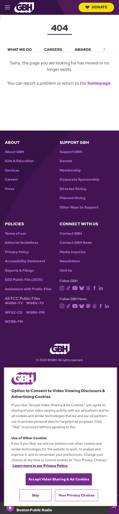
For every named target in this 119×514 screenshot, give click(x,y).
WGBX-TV (35, 303)
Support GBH (71, 152)
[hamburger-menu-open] (9, 7)
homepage (99, 83)
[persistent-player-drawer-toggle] (114, 508)
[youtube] (75, 287)
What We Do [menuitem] (19, 49)
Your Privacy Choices (76, 495)
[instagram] (63, 287)
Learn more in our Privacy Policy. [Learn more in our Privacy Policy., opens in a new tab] (40, 465)
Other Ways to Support (79, 207)
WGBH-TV (14, 303)
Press (9, 189)
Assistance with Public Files (28, 289)
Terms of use (15, 233)
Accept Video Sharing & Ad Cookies (58, 479)
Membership (70, 170)
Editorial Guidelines (21, 243)
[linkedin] (102, 287)
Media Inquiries (72, 252)
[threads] (89, 287)
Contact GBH (71, 233)
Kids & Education (19, 161)
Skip (35, 495)
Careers (11, 179)
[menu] (59, 48)
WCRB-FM (14, 322)
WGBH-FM (35, 312)
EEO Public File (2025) (24, 280)
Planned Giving (72, 198)
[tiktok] (69, 287)
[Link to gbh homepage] (24, 7)
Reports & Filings (19, 270)
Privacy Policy (17, 252)
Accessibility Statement (25, 261)
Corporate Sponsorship (79, 179)
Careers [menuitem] (53, 49)
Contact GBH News (76, 243)
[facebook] (95, 287)
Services (12, 170)
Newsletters (70, 261)
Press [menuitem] (109, 49)
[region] (60, 436)
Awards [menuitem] (83, 49)
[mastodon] (89, 305)
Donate (96, 7)
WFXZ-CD (13, 312)
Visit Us (66, 270)
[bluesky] (82, 287)
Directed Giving (73, 189)
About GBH (14, 152)
